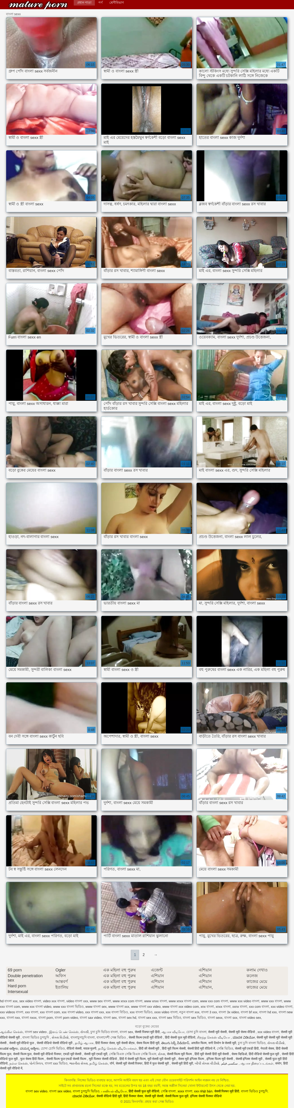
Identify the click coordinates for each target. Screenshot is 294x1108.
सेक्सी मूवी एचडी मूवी (95, 1054)
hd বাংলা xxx (8, 1001)
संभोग (278, 1063)
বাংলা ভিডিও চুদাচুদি (36, 1037)
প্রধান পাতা (84, 2)
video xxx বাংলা (54, 1001)
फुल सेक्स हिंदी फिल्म (32, 1059)
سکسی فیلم (230, 1063)
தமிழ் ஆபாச (84, 1043)
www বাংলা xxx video (146, 1006)
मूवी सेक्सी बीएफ (125, 1043)
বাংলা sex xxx (147, 1017)
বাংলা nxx (13, 1017)
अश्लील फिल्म (198, 1043)
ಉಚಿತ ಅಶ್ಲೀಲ (9, 1048)
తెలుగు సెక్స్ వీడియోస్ (175, 1043)
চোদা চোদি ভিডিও (53, 1048)
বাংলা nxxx (29, 1017)
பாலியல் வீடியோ (114, 1091)
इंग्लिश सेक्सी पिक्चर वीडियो (206, 1096)
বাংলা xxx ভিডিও (56, 1063)
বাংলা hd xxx (268, 1012)
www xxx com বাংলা (214, 1001)
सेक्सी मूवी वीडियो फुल (22, 1043)
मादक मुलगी (89, 1048)
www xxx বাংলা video (36, 1006)
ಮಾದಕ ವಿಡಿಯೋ (244, 1037)
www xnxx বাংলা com (183, 1001)
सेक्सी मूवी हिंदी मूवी (182, 1063)
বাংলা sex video (36, 1032)
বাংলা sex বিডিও (170, 1017)
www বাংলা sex (96, 1006)
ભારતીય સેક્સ (78, 1063)
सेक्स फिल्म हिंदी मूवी (147, 1043)
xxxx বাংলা (185, 1091)
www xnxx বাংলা (155, 1001)
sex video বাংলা (30, 1001)
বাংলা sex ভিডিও (194, 1017)
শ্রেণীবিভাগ (116, 2)
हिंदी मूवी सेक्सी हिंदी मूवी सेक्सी (212, 1054)
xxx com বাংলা (259, 1006)
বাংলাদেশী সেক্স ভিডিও (111, 1037)
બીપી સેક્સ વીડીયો (207, 1063)
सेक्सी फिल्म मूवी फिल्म (180, 1054)
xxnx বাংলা (239, 1006)
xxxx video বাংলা (165, 1012)
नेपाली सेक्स (267, 1048)
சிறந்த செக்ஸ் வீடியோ (214, 1037)
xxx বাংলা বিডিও (117, 1012)
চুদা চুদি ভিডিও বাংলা (104, 1032)
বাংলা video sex (250, 1017)
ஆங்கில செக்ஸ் (11, 1032)
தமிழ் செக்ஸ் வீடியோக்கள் (117, 1048)
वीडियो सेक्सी (74, 1048)
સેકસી (84, 1032)
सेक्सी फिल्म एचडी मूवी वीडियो (146, 1037)
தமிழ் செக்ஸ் (98, 1063)
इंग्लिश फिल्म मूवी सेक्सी (220, 1059)
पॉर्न (112, 1063)
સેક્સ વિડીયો (60, 1037)
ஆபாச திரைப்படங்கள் (256, 1063)
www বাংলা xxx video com (180, 1006)
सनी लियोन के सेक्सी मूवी (222, 1043)
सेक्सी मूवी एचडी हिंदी (247, 1048)
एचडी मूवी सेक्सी (72, 1054)
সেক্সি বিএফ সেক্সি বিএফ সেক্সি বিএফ (132, 1054)
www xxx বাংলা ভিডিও (68, 1006)
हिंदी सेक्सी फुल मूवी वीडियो (180, 1037)
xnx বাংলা (207, 1006)
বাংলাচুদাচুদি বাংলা (83, 1037)
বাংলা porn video (66, 1017)
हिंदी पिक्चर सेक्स (105, 1043)
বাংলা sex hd (127, 1017)
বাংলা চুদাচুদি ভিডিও (86, 1091)
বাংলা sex (110, 1017)
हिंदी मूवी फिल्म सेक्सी (174, 1048)
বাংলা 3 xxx (209, 1012)
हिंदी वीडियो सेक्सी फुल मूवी (264, 1054)
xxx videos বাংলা (11, 1012)
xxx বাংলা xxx (94, 1012)
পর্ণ (100, 2)
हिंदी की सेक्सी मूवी (149, 1048)
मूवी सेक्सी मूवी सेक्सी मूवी (161, 1059)
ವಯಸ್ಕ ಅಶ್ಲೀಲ (29, 1048)
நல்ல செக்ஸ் (18, 1063)
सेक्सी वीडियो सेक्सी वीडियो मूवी (55, 1043)
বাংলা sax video (91, 1017)
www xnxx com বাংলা (127, 1001)
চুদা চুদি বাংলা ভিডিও (252, 1043)
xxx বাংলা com (50, 1012)
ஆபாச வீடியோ (172, 1032)
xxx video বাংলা (281, 1006)
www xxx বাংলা (271, 1001)
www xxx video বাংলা (244, 1001)
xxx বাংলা (31, 1012)
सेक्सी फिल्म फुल (22, 1054)
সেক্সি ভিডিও (225, 1048)
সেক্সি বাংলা (168, 1091)
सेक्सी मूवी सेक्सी (217, 1032)
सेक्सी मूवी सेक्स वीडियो (242, 1032)
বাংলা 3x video (229, 1012)
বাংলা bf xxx (249, 1012)
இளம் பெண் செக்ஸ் (64, 1032)
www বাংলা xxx (118, 1006)
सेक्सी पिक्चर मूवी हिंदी (147, 1032)
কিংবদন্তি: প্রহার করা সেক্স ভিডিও (38, 5)
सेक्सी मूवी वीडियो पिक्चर (47, 1054)
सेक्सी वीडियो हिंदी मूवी (109, 1096)
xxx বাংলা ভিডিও (141, 1012)
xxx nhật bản (203, 1091)
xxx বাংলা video (72, 1012)
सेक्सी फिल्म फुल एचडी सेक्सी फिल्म (66, 1059)
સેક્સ (161, 1054)
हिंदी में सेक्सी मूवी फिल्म (132, 1059)
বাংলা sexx (215, 1017)
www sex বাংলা (100, 1001)
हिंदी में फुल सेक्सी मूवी (157, 1063)
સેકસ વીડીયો (276, 1043)
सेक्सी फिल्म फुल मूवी (177, 1096)
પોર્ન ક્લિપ (36, 1063)
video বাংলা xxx (77, 1001)
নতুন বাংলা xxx (189, 1012)
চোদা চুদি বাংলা (196, 1032)
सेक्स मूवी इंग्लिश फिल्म (191, 1059)
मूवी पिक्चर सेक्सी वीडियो (103, 1059)
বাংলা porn (45, 1017)
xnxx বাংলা (223, 1006)
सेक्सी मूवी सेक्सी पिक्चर (129, 1063)
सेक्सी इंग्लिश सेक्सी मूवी (249, 1059)
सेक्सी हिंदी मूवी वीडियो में (201, 1048)
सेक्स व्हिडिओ (239, 1054)
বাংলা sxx (230, 1017)
